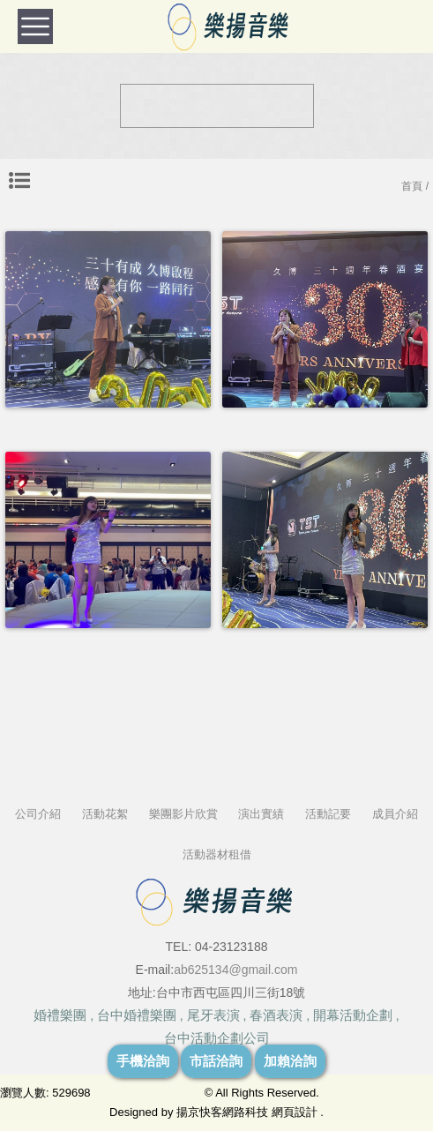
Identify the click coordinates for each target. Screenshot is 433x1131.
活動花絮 (105, 813)
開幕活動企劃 (352, 1014)
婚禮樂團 (60, 1014)
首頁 (411, 186)
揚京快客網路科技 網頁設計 (246, 1112)
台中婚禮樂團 (136, 1014)
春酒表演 (276, 1014)
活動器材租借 (217, 854)
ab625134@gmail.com (235, 969)
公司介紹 (38, 813)
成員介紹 (395, 813)
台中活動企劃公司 (217, 1037)
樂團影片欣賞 (183, 813)
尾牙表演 (213, 1014)
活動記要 (328, 813)
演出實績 (261, 813)
